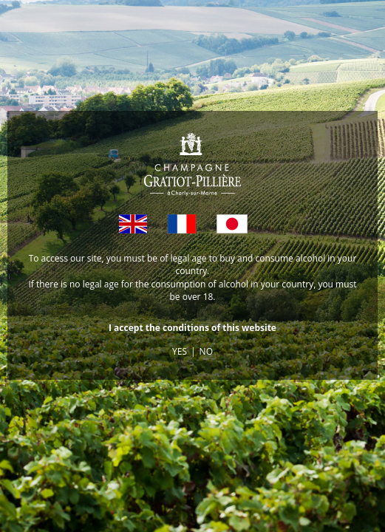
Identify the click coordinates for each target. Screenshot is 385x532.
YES (179, 351)
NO (206, 351)
